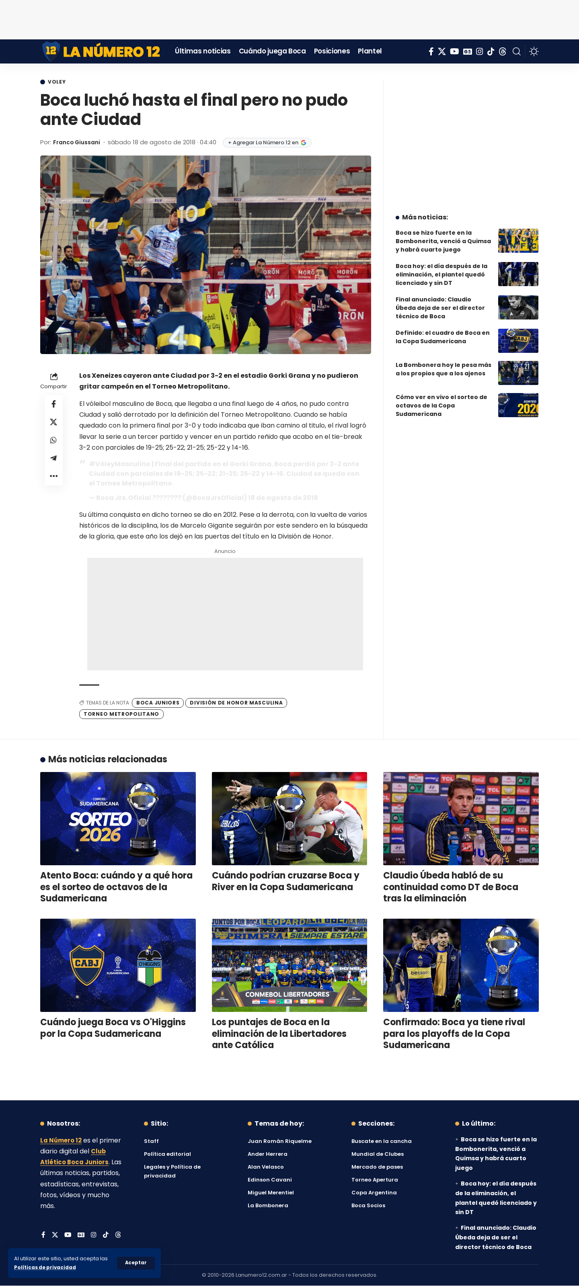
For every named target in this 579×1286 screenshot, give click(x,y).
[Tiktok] (491, 51)
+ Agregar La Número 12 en (272, 143)
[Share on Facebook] (54, 405)
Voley (59, 82)
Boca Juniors (157, 703)
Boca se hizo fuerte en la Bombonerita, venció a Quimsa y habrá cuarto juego (443, 235)
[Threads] (503, 51)
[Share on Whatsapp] (54, 444)
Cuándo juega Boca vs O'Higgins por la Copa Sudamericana (113, 1029)
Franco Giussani (79, 143)
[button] (136, 1263)
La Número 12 (62, 1141)
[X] (442, 51)
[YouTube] (454, 51)
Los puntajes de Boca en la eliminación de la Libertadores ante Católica (279, 1034)
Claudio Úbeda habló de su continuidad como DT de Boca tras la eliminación (450, 887)
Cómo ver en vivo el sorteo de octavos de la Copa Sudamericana (441, 399)
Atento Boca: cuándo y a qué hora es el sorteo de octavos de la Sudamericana (116, 887)
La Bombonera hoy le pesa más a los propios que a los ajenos (443, 363)
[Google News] (467, 51)
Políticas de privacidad (46, 1267)
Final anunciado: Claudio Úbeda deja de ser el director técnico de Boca (440, 301)
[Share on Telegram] (54, 463)
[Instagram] (479, 51)
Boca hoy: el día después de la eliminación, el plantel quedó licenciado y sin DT (441, 268)
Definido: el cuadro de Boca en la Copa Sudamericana (443, 331)
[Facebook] (431, 51)
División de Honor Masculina (236, 703)
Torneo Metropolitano (121, 714)
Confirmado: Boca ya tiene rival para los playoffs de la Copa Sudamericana (454, 1034)
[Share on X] (54, 424)
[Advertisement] (289, 18)
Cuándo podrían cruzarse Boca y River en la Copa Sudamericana (285, 882)
